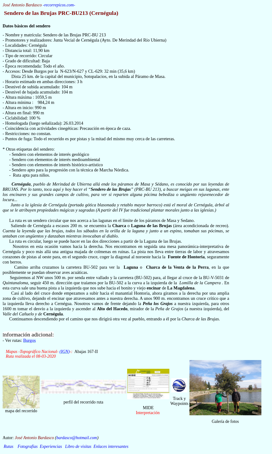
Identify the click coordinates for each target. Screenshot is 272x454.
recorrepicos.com (59, 5)
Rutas (8, 446)
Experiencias (51, 446)
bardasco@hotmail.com (76, 437)
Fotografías (28, 446)
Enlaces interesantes (110, 446)
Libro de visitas (78, 446)
